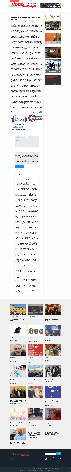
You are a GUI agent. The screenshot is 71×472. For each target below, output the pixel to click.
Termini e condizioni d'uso (52, 468)
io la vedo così (31, 318)
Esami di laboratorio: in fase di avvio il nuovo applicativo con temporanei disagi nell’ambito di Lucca (18, 381)
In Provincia (42, 10)
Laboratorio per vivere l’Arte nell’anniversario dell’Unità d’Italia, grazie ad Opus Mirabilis (52, 433)
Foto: (15, 148)
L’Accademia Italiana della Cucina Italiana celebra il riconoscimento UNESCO (52, 319)
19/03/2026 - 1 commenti (48, 378)
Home (12, 10)
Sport (38, 10)
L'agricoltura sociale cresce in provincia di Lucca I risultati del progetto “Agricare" (34, 381)
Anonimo (12, 111)
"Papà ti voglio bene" (32, 400)
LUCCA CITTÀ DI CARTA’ (50, 359)
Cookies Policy (58, 469)
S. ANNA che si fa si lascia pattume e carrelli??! (35, 423)
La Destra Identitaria (19, 174)
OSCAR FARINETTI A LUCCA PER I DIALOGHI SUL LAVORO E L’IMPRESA (18, 443)
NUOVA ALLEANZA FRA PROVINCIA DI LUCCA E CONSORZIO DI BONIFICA (18, 401)
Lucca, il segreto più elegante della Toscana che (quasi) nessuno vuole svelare (17, 319)
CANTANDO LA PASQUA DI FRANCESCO (33, 339)
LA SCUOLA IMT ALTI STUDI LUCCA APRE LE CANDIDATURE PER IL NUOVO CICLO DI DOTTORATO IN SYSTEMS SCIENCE (35, 434)
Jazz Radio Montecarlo (23, 0)
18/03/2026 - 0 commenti (31, 421)
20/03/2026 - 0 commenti (31, 357)
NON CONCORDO (18, 277)
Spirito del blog (34, 468)
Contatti (38, 468)
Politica (20, 10)
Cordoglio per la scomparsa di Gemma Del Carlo (51, 423)
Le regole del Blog (46, 468)
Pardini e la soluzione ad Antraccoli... (18, 339)
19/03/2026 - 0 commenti (31, 378)
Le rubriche (48, 10)
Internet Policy (58, 468)
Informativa (41, 468)
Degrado (24, 10)
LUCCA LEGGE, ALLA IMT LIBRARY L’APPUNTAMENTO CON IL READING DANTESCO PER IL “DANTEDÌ (35, 360)
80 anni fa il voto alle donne (50, 379)
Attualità (16, 10)
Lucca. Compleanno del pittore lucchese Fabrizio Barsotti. (16, 359)
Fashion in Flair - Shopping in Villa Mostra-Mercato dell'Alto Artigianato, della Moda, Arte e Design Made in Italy (52, 402)
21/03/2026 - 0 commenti (14, 316)
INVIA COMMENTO (19, 166)
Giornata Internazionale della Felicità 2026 (17, 423)
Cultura (29, 10)
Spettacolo (34, 10)
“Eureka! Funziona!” (49, 339)
